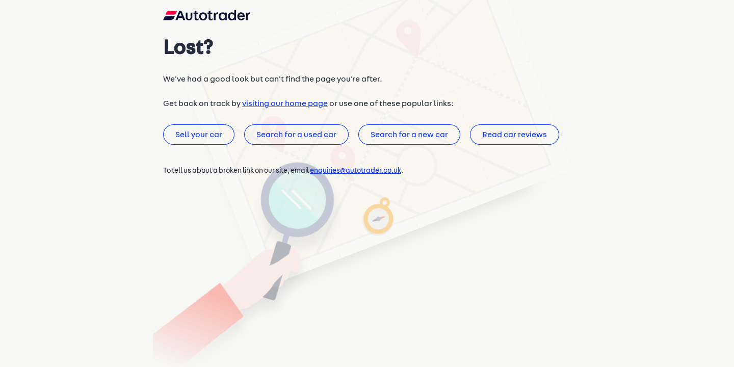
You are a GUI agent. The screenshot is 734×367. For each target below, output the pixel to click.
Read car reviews (510, 139)
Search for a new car (406, 139)
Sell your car (198, 139)
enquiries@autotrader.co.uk (355, 176)
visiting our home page (281, 107)
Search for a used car (294, 139)
